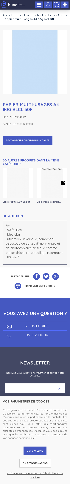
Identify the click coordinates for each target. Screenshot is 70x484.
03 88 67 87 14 (27, 335)
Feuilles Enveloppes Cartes (49, 15)
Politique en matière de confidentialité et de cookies (35, 475)
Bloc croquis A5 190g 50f (16, 201)
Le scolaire (22, 15)
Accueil (7, 15)
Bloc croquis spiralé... (49, 201)
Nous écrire (28, 326)
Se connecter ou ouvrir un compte (27, 140)
